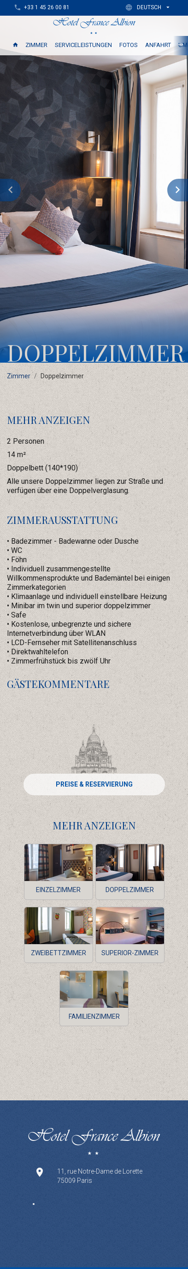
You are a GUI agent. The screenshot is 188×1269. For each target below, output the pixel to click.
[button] (149, 7)
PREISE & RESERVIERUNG (94, 784)
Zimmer (36, 44)
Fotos (128, 44)
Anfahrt (158, 44)
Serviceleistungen (83, 44)
